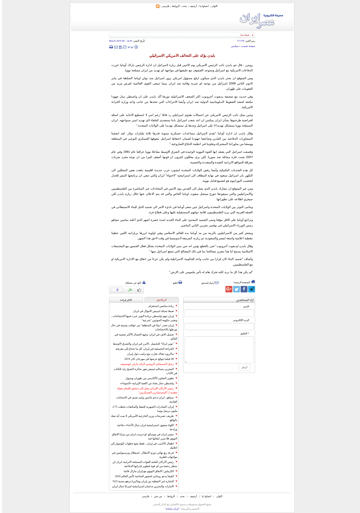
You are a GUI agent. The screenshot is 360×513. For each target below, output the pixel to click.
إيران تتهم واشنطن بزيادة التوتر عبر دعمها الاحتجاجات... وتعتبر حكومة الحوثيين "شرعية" (142, 318)
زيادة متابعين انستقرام (160, 306)
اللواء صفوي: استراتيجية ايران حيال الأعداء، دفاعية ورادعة (145, 427)
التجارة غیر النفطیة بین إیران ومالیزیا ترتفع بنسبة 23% (142, 481)
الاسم (244, 306)
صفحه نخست (246, 46)
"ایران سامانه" (170, 508)
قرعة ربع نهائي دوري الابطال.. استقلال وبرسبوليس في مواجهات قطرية (142, 454)
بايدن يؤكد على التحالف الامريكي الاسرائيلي (180, 56)
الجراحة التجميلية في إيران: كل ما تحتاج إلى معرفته (144, 348)
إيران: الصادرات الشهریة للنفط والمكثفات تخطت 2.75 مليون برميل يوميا (142, 408)
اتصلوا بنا (202, 6)
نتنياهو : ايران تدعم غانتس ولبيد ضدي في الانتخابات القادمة (144, 399)
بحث (182, 6)
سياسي (232, 46)
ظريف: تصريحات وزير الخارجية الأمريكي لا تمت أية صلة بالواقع (142, 418)
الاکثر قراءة (124, 300)
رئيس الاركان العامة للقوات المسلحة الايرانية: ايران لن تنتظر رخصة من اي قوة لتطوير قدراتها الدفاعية (142, 464)
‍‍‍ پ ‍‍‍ (128, 47)
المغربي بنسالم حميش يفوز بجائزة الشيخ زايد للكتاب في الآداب (143, 371)
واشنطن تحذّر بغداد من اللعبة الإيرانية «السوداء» (146, 383)
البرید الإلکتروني (239, 320)
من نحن (156, 496)
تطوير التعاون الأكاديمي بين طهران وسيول (149, 378)
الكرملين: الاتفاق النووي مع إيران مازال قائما (148, 471)
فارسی (163, 6)
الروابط (173, 6)
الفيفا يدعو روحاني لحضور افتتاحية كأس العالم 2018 (144, 476)
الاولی (212, 6)
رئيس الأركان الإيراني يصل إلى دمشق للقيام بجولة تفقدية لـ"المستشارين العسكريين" (145, 390)
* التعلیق (242, 333)
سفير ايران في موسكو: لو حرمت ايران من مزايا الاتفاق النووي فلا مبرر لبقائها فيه (142, 436)
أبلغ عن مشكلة (133, 282)
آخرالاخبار (159, 300)
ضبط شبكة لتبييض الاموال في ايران (153, 311)
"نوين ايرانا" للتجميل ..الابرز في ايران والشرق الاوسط (143, 343)
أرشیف (191, 6)
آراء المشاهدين (243, 300)
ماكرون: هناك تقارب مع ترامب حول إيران (150, 353)
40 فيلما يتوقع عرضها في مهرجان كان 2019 (148, 358)
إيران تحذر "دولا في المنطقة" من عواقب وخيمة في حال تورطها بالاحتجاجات (142, 327)
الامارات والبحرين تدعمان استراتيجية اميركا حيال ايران (142, 486)
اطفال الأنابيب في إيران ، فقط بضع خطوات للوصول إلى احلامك (142, 445)
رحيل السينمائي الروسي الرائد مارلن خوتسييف (146, 364)
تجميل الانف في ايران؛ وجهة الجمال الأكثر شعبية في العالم (143, 336)
